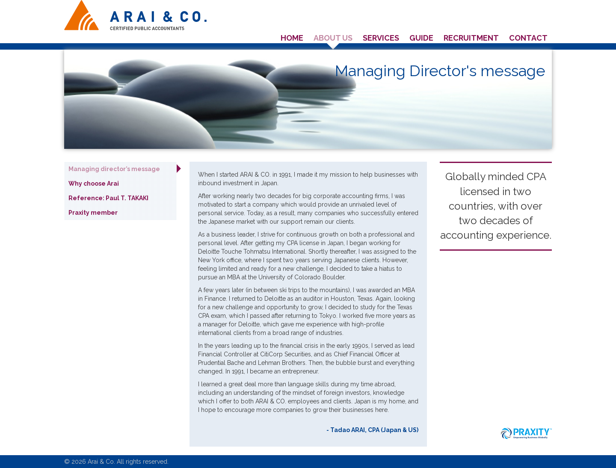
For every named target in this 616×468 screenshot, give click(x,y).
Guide (421, 37)
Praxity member (93, 212)
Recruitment (471, 37)
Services (381, 37)
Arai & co (135, 15)
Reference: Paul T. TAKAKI (108, 198)
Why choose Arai (93, 183)
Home (292, 37)
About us (333, 37)
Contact (528, 37)
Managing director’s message (114, 169)
